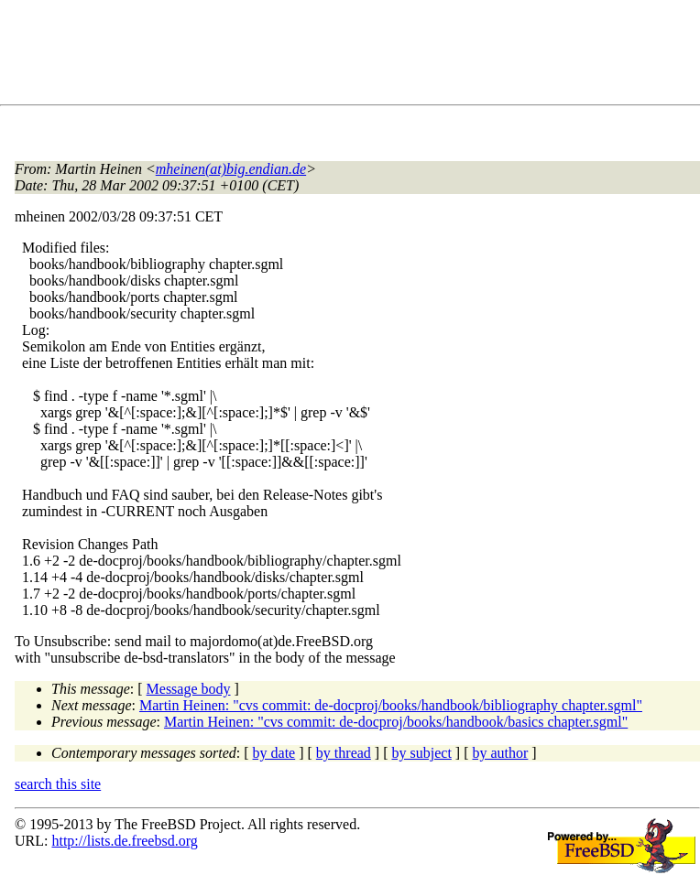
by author (500, 753)
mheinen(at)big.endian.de (231, 169)
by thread (343, 753)
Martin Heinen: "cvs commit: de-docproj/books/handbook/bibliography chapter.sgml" (390, 705)
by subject (422, 753)
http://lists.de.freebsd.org (124, 840)
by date (274, 753)
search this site (58, 784)
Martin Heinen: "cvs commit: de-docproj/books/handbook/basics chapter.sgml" (396, 721)
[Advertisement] (348, 56)
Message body (189, 689)
